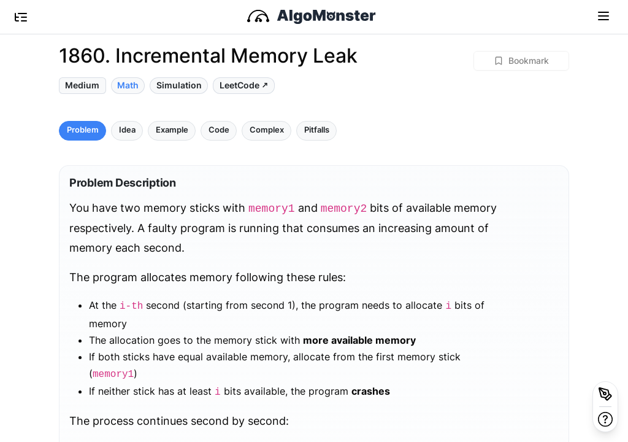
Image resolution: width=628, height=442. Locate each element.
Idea (127, 129)
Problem (83, 129)
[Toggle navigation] (603, 15)
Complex (267, 129)
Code (219, 129)
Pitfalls (316, 129)
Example (172, 129)
